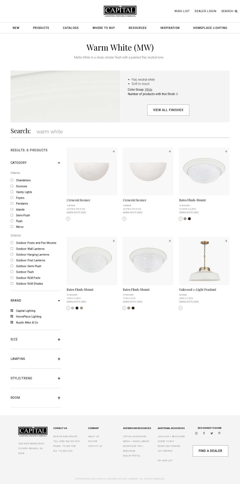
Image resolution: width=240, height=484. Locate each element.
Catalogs (71, 28)
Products (41, 28)
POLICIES (92, 441)
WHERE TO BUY (166, 441)
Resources (138, 28)
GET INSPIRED (165, 451)
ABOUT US (93, 436)
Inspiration (170, 28)
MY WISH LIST (165, 460)
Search (229, 11)
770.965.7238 (69, 446)
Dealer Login (205, 11)
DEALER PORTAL (132, 456)
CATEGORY (36, 163)
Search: (21, 131)
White (148, 89)
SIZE (36, 339)
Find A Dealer (210, 451)
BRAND (36, 301)
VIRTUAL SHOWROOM (134, 436)
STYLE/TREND (36, 378)
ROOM (36, 398)
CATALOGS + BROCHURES (171, 436)
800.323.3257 (73, 441)
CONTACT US (95, 446)
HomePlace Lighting (210, 28)
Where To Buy (104, 28)
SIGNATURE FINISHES (169, 446)
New (16, 28)
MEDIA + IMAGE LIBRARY (136, 441)
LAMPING (36, 359)
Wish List (182, 11)
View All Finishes (168, 110)
